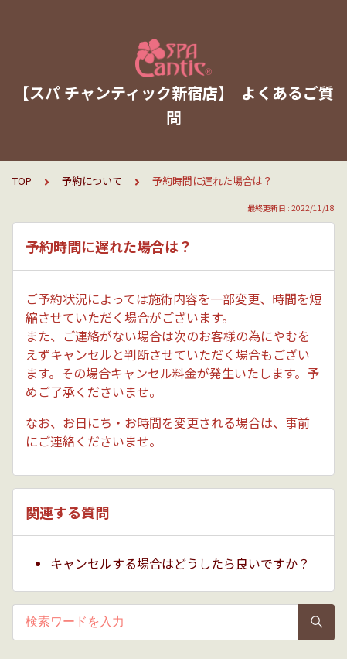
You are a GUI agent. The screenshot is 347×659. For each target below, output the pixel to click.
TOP (22, 180)
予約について (92, 180)
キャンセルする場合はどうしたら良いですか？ (180, 563)
